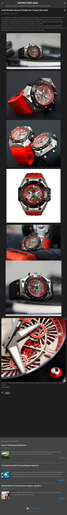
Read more (62, 458)
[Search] (65, 3)
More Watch (6, 387)
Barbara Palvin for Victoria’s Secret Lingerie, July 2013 (21, 486)
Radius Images (37, 511)
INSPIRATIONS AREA (28, 3)
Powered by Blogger (33, 508)
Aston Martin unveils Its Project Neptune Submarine (20, 465)
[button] (65, 10)
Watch (7, 393)
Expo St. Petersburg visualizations (13, 445)
